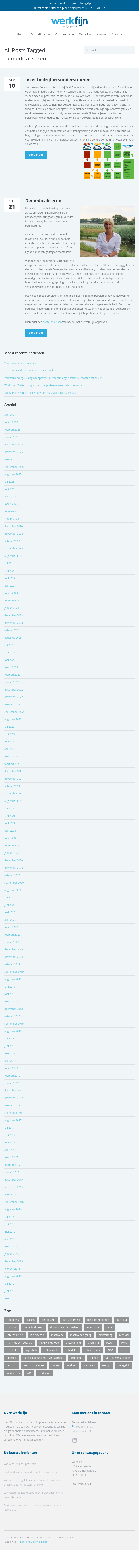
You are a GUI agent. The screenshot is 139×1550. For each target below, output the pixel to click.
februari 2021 (12, 845)
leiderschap (37, 1335)
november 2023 (13, 622)
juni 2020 (9, 905)
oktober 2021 (12, 786)
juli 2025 (9, 481)
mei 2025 (9, 489)
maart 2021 (11, 838)
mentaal (124, 1335)
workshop (44, 1373)
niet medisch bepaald (19, 1342)
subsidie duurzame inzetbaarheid (43, 1357)
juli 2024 (9, 563)
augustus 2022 (13, 719)
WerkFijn (85, 34)
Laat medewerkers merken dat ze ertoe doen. (31, 370)
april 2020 (10, 919)
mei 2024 (9, 578)
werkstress (13, 1373)
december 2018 (13, 1009)
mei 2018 (9, 1053)
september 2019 (14, 971)
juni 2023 (9, 652)
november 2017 (13, 1098)
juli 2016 (9, 1216)
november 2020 (13, 867)
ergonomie (93, 1327)
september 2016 (14, 1202)
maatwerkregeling (81, 1335)
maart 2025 (11, 504)
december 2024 (13, 526)
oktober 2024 (12, 541)
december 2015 (13, 1261)
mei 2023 (9, 660)
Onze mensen (64, 34)
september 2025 (14, 466)
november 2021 (13, 778)
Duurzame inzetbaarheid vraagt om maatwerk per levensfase (40, 392)
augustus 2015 (13, 1276)
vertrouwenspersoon (118, 1357)
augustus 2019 (13, 979)
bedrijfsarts (48, 1319)
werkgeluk (123, 1365)
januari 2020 (11, 942)
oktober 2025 (12, 459)
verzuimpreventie (34, 1365)
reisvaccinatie (92, 1350)
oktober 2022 (12, 704)
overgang (93, 1342)
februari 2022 (12, 763)
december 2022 (13, 689)
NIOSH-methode (49, 1342)
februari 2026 (12, 429)
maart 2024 (11, 593)
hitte (109, 1327)
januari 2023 (11, 682)
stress (123, 1350)
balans (31, 1319)
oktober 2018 (12, 1016)
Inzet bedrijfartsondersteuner (57, 79)
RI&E (110, 1350)
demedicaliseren (33, 1327)
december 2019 (13, 949)
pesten (110, 1342)
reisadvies (71, 1350)
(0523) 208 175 (95, 8)
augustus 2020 (13, 890)
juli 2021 (9, 808)
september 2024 (14, 548)
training (94, 1357)
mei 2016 (9, 1231)
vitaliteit (71, 1365)
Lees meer (36, 154)
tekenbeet (76, 1357)
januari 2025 (11, 518)
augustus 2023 (13, 637)
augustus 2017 (13, 1120)
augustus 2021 (13, 801)
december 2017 (13, 1090)
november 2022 (13, 697)
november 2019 (13, 957)
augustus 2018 (13, 1031)
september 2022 (14, 712)
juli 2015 (9, 1283)
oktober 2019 (12, 964)
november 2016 (13, 1187)
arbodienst (13, 1319)
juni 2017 (9, 1135)
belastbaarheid (71, 1319)
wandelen (89, 1365)
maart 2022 (11, 756)
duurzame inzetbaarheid (64, 1327)
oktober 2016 (12, 1194)
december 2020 (13, 860)
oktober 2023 (12, 630)
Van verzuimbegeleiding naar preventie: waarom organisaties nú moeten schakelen (53, 378)
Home (21, 34)
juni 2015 (9, 1291)
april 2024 (10, 585)
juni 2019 (9, 986)
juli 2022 (9, 726)
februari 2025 (12, 511)
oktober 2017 (12, 1105)
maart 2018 (11, 1068)
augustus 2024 (13, 556)
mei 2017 (9, 1142)
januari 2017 (11, 1172)
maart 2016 (11, 1246)
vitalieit (55, 1365)
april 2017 (10, 1150)
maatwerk (57, 1335)
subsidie (12, 1357)
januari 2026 (11, 437)
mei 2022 (9, 741)
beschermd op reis (98, 1319)
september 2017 (14, 1112)
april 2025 (10, 496)
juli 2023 (9, 645)
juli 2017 (9, 1127)
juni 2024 (9, 570)
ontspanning (73, 1342)
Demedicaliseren (43, 200)
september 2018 (14, 1023)
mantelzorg (105, 1335)
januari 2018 (11, 1083)
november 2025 (13, 452)
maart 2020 (11, 927)
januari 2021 (11, 853)
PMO (124, 1342)
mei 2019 (9, 994)
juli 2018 (9, 1038)
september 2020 (14, 882)
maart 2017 (11, 1157)
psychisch (31, 1350)
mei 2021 (9, 823)
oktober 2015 (12, 1268)
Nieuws (101, 34)
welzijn (106, 1365)
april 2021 (10, 830)
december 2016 (13, 1179)
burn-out (122, 1319)
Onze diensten (40, 34)
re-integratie (51, 1350)
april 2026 (10, 415)
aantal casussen (52, 322)
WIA (29, 1373)
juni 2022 (9, 734)
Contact (117, 34)
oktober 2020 (12, 875)
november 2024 (13, 533)
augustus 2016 (13, 1209)
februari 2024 (12, 600)
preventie (12, 1350)
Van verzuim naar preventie (20, 363)
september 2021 (14, 793)
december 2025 (13, 444)
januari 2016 (11, 1254)
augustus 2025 (13, 474)
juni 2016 (9, 1224)
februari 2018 (12, 1075)
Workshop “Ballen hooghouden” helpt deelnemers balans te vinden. (44, 385)
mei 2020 (9, 912)
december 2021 (13, 771)
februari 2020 (12, 934)
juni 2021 (9, 815)
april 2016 (10, 1239)
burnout (11, 1327)
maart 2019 (11, 1001)
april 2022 (10, 749)
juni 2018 (9, 1046)
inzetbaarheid (15, 1335)
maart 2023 (11, 667)
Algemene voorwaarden (33, 1539)
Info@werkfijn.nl (78, 1431)
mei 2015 (9, 1298)
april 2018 (10, 1060)
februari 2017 (12, 1164)
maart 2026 (11, 422)
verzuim (11, 1365)
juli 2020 (9, 897)
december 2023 (13, 615)
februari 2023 (12, 674)
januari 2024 (11, 608)
